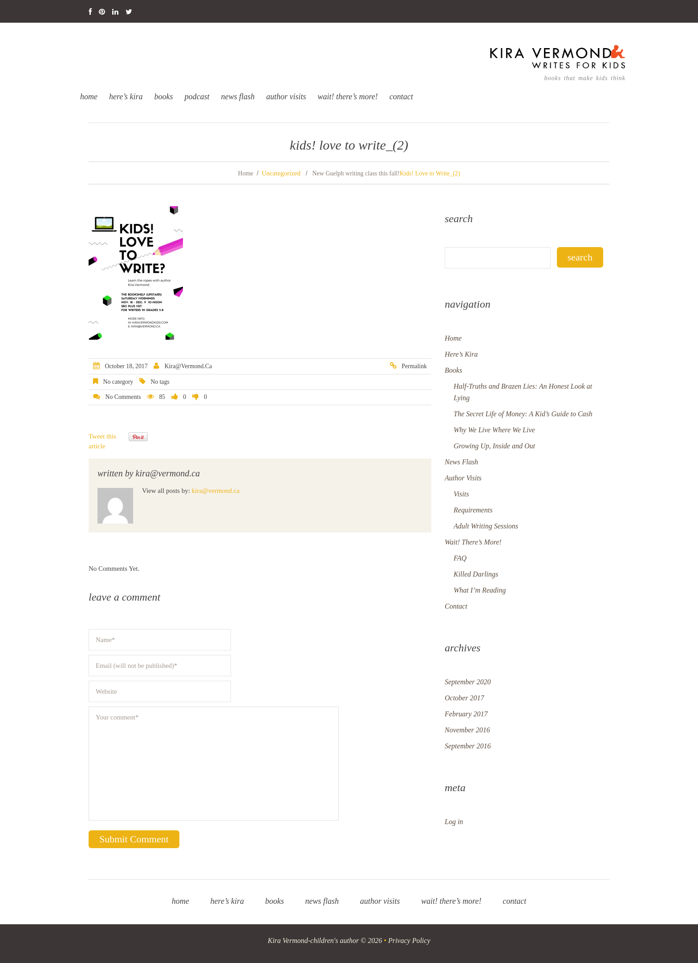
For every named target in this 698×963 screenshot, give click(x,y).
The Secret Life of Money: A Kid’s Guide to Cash (523, 414)
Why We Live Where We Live (494, 430)
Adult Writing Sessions (486, 526)
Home (88, 96)
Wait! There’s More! (348, 96)
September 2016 (468, 746)
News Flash (238, 96)
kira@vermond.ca (188, 366)
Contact (401, 96)
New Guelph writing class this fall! (355, 173)
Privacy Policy (409, 940)
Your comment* (214, 764)
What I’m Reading (480, 590)
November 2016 (467, 730)
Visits (461, 494)
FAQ (460, 558)
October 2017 (464, 698)
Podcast (197, 96)
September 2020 (468, 682)
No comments (123, 397)
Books (163, 96)
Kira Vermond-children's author (313, 940)
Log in (454, 821)
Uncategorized (281, 173)
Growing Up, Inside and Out (494, 446)
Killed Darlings (476, 574)
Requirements (473, 510)
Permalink (414, 366)
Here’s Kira (126, 96)
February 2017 (466, 714)
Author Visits (286, 96)
